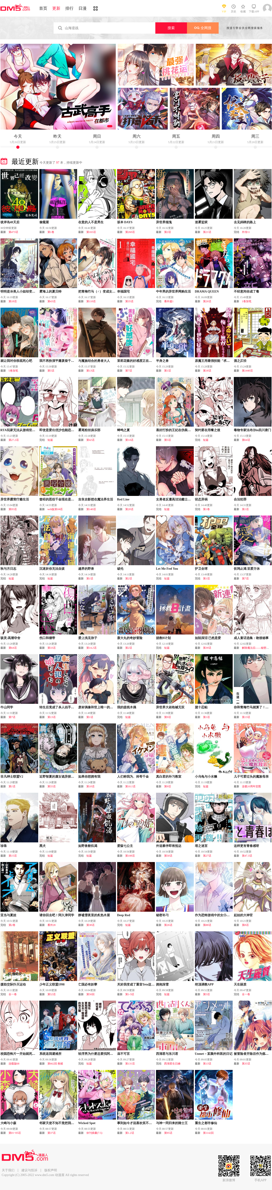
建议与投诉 (29, 1170)
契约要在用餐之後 (207, 430)
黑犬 (42, 846)
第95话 (13, 509)
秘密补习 (162, 915)
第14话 (129, 440)
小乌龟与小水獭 (206, 776)
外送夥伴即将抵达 (168, 846)
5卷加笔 (13, 370)
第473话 (13, 232)
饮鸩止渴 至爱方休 (247, 568)
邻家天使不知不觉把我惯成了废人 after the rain (72, 1123)
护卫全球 (201, 568)
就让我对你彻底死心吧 (16, 361)
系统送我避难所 (50, 1053)
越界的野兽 (86, 568)
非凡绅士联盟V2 (11, 776)
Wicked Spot (86, 1123)
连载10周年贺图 (251, 786)
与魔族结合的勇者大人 (94, 361)
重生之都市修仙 (206, 1123)
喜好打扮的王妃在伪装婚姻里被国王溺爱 (184, 430)
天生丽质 (240, 984)
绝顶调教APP (204, 984)
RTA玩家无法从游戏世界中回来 (22, 430)
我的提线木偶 (126, 707)
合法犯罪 (240, 499)
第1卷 (50, 232)
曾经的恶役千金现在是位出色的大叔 (64, 499)
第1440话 (247, 370)
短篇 (50, 440)
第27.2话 (14, 440)
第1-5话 (129, 994)
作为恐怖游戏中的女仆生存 (214, 915)
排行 (69, 8)
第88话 (207, 925)
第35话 (129, 301)
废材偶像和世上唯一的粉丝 (97, 707)
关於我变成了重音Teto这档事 (137, 984)
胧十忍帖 (201, 707)
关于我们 (8, 1170)
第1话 (167, 370)
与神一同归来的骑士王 (172, 1123)
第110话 (91, 301)
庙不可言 (123, 1053)
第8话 (245, 925)
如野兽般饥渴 (87, 846)
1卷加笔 (246, 301)
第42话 (90, 440)
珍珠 (3, 846)
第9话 (167, 717)
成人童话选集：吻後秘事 (251, 638)
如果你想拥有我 (89, 776)
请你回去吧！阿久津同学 (56, 915)
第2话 (167, 232)
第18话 (13, 301)
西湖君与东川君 (167, 1053)
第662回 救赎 (55, 1063)
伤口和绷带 (47, 638)
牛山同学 (6, 707)
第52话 (51, 994)
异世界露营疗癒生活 (14, 499)
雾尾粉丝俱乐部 (89, 430)
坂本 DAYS (124, 222)
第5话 (50, 370)
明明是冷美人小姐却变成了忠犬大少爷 (27, 291)
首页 (43, 8)
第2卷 (12, 925)
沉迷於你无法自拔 (52, 568)
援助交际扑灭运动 (13, 984)
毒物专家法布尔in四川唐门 (252, 430)
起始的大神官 (243, 915)
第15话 (13, 855)
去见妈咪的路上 (245, 222)
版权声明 (50, 1170)
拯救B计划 (163, 638)
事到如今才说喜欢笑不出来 (136, 1123)
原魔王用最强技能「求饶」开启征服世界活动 (226, 361)
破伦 (120, 568)
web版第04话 (55, 509)
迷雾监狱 (201, 222)
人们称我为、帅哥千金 (133, 776)
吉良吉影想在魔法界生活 (95, 499)
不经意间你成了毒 (246, 291)
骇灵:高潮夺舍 (10, 638)
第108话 (130, 855)
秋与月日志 (8, 568)
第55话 (51, 786)
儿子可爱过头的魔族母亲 (251, 776)
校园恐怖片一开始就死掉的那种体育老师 (28, 1053)
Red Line (123, 499)
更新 (56, 8)
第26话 (207, 301)
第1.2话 (129, 1132)
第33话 (51, 647)
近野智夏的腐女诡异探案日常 (59, 776)
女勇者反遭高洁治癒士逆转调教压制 (181, 499)
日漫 (82, 8)
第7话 (128, 370)
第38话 (90, 925)
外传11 (246, 232)
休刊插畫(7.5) (94, 1132)
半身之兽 (162, 361)
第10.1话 (130, 786)
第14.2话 (91, 647)
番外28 (51, 925)
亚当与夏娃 (8, 915)
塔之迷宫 (201, 846)
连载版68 (14, 1063)
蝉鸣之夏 (123, 430)
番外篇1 (169, 301)
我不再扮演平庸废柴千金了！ (59, 361)
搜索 (171, 28)
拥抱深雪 (162, 984)
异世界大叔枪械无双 (170, 707)
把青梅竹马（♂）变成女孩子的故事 (103, 291)
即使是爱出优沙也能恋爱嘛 (58, 430)
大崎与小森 (8, 1123)
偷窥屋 (44, 222)
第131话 (130, 1063)
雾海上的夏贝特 (50, 291)
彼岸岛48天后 (9, 222)
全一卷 (13, 994)
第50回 (90, 994)
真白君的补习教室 (168, 776)
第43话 (51, 301)
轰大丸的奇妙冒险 (129, 638)
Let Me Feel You (167, 568)
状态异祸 (201, 499)
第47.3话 (247, 855)
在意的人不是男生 (91, 222)
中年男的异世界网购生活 (173, 291)
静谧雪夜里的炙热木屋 (94, 915)
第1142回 (208, 1132)
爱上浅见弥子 (87, 638)
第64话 (246, 440)
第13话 (90, 370)
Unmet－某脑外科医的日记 (213, 1053)
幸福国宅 (123, 291)
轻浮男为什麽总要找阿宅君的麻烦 (102, 1053)
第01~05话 (15, 1132)
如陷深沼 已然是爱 (208, 638)
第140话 (91, 509)
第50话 (168, 855)
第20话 (129, 509)
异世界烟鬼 (164, 222)
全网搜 (202, 28)
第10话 (90, 786)
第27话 (207, 855)
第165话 (91, 232)
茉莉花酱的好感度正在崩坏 (136, 361)
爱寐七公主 (125, 846)
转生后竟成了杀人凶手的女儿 (59, 707)
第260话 (130, 232)
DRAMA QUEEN (207, 291)
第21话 (207, 232)
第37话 (51, 1132)
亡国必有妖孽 (87, 984)
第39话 (207, 647)
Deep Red (123, 915)
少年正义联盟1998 (52, 984)
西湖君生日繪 (172, 1063)
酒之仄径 (240, 361)
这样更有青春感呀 (246, 846)
